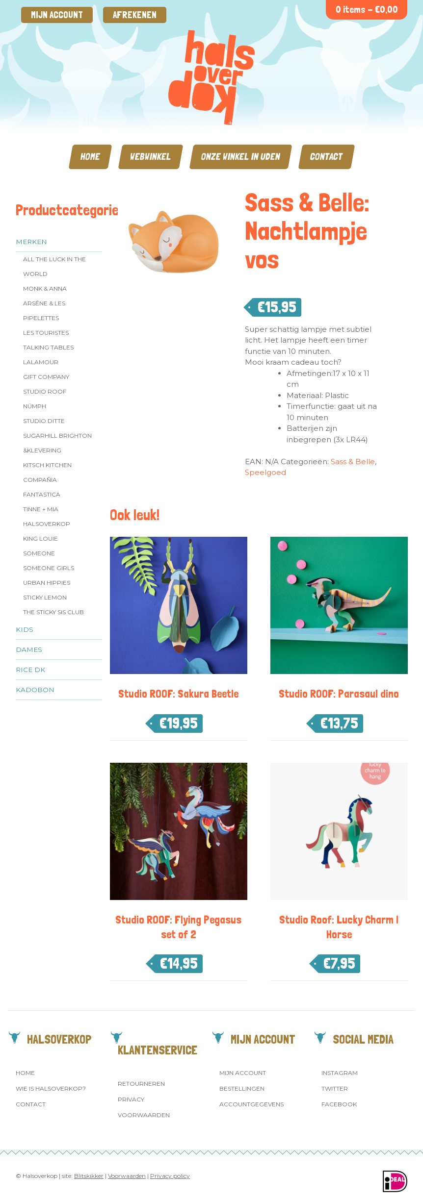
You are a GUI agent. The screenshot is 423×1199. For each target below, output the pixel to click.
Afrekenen (135, 15)
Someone (39, 553)
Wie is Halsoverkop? (51, 1088)
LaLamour (40, 362)
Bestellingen (241, 1088)
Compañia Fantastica (41, 487)
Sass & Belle (353, 461)
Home (90, 156)
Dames (29, 649)
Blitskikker (89, 1175)
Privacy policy (170, 1175)
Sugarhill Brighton (57, 435)
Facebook (339, 1104)
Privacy (131, 1099)
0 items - (367, 9)
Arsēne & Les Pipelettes (44, 311)
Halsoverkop (46, 523)
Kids (24, 629)
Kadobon (35, 690)
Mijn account (57, 15)
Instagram (339, 1072)
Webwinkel (150, 156)
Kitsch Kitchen (47, 465)
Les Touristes (46, 332)
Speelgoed (265, 472)
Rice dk (30, 670)
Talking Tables (48, 347)
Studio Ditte (44, 421)
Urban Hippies (46, 582)
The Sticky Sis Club (53, 612)
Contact (326, 156)
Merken (31, 242)
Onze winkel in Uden (240, 156)
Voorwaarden (144, 1115)
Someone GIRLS (48, 568)
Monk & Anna (45, 288)
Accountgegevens (251, 1104)
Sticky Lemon (45, 597)
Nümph (34, 406)
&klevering (42, 450)
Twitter (334, 1088)
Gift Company (46, 376)
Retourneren (141, 1083)
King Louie (40, 538)
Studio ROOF (44, 391)
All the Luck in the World (54, 266)
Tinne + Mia (40, 509)
